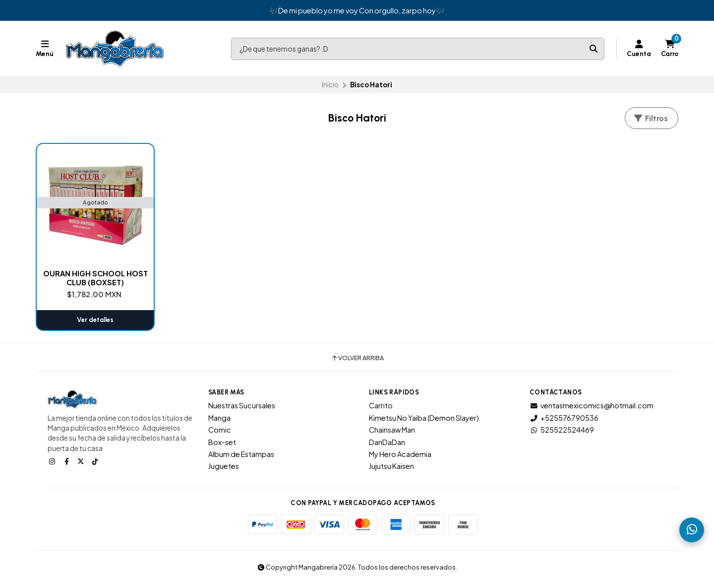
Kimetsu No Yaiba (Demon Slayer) (424, 417)
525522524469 (562, 429)
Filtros (650, 118)
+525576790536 (564, 417)
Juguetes (223, 465)
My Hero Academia (400, 454)
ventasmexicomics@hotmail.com (592, 405)
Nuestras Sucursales (241, 405)
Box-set (222, 442)
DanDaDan (387, 442)
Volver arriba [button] (357, 358)
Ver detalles (95, 319)
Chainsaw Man (392, 429)
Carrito (381, 405)
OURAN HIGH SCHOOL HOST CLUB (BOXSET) (95, 278)
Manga (219, 417)
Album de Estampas (241, 454)
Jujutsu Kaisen (391, 465)
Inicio (330, 84)
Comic (219, 429)
